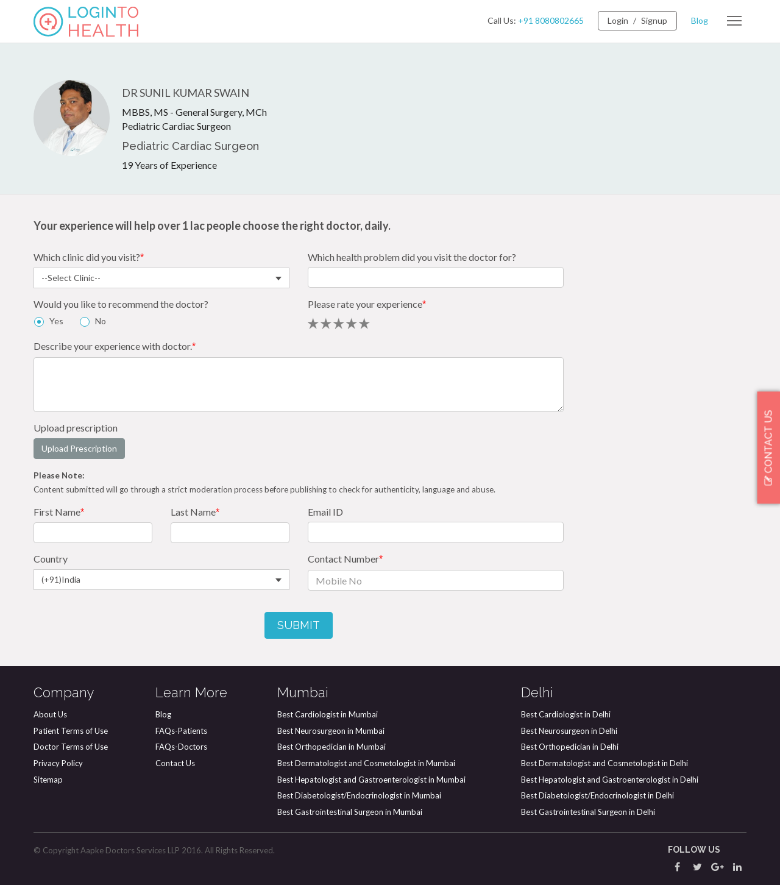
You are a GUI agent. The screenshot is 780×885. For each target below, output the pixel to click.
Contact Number (345, 558)
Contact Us (175, 763)
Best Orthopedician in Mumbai (331, 747)
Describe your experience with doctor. (115, 346)
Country (51, 558)
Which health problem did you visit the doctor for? (412, 257)
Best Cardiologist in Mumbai (327, 714)
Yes (55, 321)
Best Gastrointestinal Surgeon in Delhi (588, 812)
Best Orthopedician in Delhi (570, 747)
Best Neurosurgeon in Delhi (569, 731)
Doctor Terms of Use (71, 747)
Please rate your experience (367, 304)
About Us (50, 714)
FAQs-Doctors (181, 747)
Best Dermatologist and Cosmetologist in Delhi (604, 763)
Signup (654, 20)
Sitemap (48, 779)
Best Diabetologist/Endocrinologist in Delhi (597, 795)
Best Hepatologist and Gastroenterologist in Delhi (609, 779)
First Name (59, 511)
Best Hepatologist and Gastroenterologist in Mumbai (371, 779)
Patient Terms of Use (71, 731)
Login (618, 20)
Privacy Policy (58, 763)
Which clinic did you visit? (89, 257)
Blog (699, 20)
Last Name (195, 511)
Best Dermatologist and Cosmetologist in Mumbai (366, 763)
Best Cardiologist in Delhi (566, 714)
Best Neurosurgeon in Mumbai (331, 731)
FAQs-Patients (181, 731)
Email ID (325, 511)
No (100, 321)
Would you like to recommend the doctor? (121, 304)
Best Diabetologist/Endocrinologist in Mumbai (359, 795)
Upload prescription (76, 427)
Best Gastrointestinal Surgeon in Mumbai (349, 812)
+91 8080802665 (551, 20)
